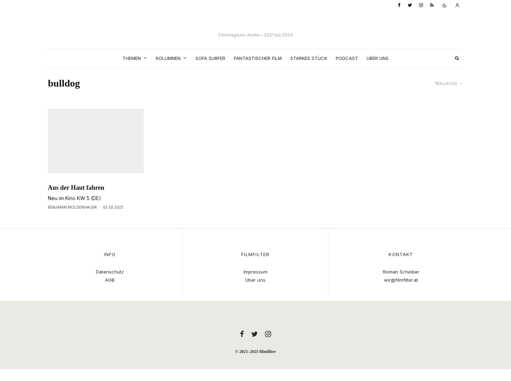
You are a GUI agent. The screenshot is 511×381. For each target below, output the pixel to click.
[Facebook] (399, 5)
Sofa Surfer (210, 58)
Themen (131, 58)
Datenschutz (110, 272)
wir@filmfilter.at (401, 280)
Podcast (347, 58)
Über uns (378, 58)
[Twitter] (410, 5)
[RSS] (432, 5)
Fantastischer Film (258, 58)
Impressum (255, 272)
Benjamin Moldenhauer (72, 220)
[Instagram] (421, 5)
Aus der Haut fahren (76, 200)
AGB (110, 280)
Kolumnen (168, 58)
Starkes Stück (308, 58)
